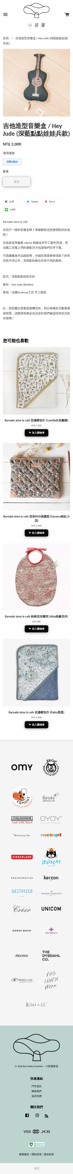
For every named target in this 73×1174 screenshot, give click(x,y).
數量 (6, 171)
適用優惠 (9, 153)
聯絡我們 (37, 1091)
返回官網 (37, 1096)
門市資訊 (37, 1086)
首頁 (6, 38)
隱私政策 (37, 1154)
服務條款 (24, 1154)
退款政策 (49, 1154)
